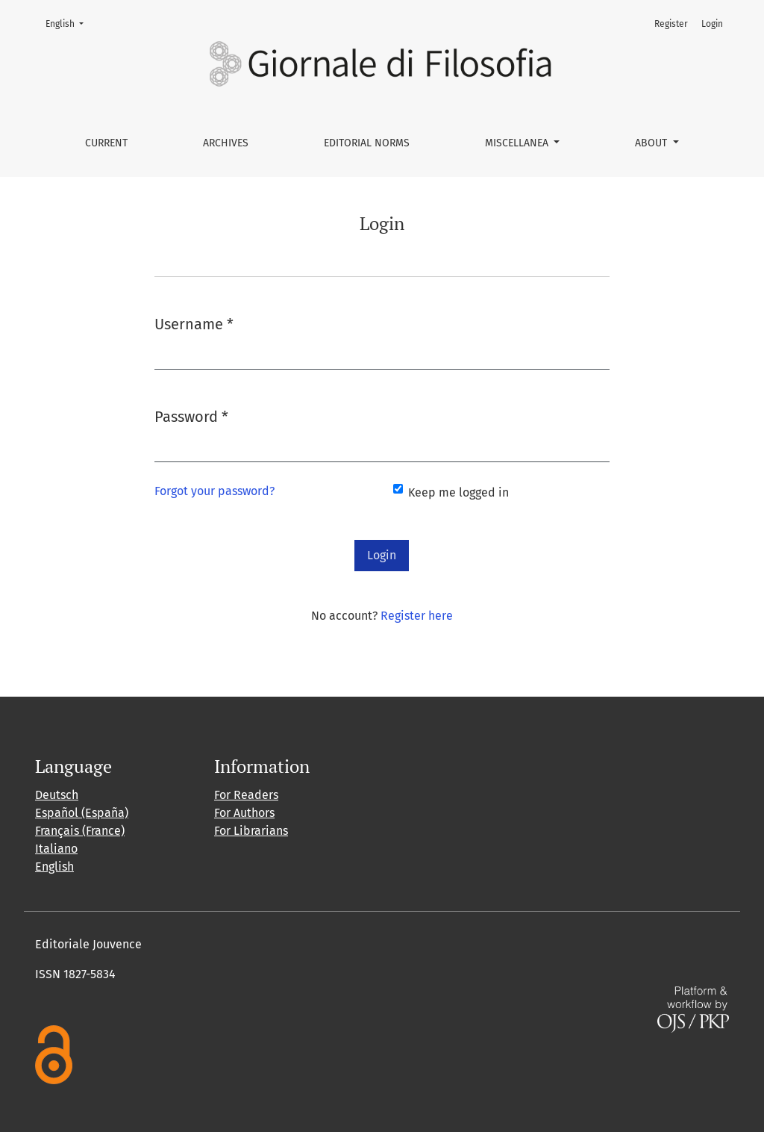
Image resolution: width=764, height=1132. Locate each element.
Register (671, 24)
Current (106, 143)
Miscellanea (518, 143)
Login (712, 24)
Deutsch (56, 795)
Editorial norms (367, 143)
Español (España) (81, 813)
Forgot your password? (214, 491)
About (652, 143)
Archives (225, 143)
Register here (417, 616)
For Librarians (251, 831)
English (69, 22)
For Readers (246, 795)
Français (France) (80, 831)
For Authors (244, 813)
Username (194, 323)
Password (191, 415)
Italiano (56, 849)
